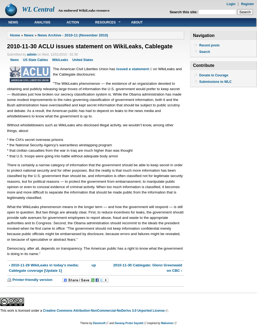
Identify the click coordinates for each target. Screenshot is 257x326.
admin (32, 54)
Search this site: (184, 12)
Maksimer (167, 323)
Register (247, 4)
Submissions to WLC (215, 82)
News (13, 22)
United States (82, 60)
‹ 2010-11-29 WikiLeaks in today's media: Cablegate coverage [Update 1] (44, 268)
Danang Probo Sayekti (129, 323)
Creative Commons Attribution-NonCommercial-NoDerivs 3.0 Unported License (104, 311)
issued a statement (132, 69)
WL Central (38, 9)
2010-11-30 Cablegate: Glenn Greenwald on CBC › (147, 268)
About (137, 22)
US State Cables (35, 60)
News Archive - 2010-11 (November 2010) (73, 35)
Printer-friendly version (32, 280)
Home (15, 35)
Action (73, 22)
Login (230, 4)
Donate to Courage (213, 75)
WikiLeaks (60, 60)
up (94, 265)
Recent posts (209, 45)
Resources (104, 22)
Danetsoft (99, 323)
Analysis (42, 22)
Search (204, 52)
